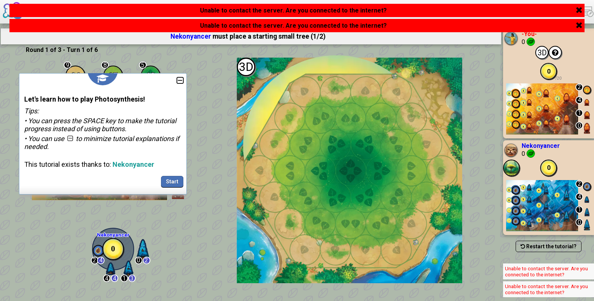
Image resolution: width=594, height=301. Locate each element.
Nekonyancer (541, 145)
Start (172, 182)
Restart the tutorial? (549, 246)
